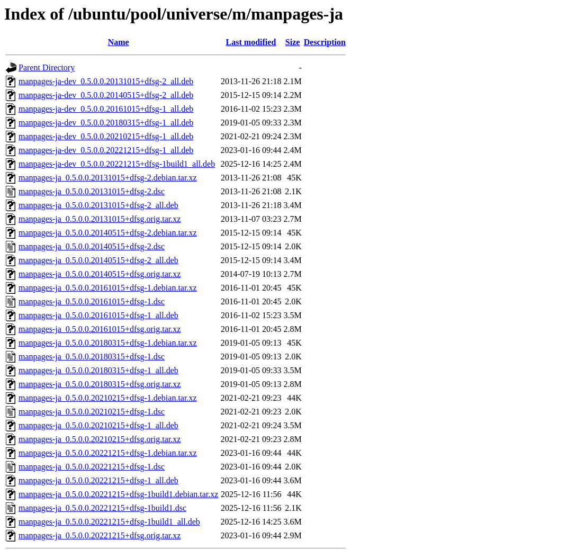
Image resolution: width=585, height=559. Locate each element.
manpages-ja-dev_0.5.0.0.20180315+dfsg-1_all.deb (106, 122)
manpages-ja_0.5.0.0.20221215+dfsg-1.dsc (92, 466)
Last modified (251, 42)
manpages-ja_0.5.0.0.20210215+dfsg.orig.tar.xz (100, 439)
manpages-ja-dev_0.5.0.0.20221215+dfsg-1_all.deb (106, 150)
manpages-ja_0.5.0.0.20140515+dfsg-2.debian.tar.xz (108, 232)
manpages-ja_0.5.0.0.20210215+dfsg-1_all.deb (98, 425)
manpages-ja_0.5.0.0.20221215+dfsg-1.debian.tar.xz (108, 452)
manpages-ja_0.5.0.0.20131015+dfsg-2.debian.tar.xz (108, 177)
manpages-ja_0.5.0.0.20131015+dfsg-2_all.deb (98, 205)
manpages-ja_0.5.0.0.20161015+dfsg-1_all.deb (98, 315)
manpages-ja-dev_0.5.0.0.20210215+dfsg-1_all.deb (106, 136)
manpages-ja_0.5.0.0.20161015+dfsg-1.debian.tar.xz (108, 287)
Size (292, 42)
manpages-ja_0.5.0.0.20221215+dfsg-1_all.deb (98, 480)
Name (118, 42)
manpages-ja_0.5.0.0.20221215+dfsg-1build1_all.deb (109, 521)
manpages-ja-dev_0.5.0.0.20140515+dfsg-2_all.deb (106, 95)
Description (325, 42)
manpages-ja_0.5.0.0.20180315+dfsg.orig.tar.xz (100, 384)
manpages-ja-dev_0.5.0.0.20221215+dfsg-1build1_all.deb (117, 163)
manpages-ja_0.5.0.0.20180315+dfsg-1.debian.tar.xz (108, 342)
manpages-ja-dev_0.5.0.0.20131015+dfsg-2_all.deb (106, 81)
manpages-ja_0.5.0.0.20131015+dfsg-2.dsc (92, 191)
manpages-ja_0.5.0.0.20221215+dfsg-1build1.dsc (102, 507)
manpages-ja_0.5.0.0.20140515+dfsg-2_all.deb (98, 260)
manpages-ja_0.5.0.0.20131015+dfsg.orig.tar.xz (100, 218)
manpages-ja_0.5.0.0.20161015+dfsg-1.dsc (92, 301)
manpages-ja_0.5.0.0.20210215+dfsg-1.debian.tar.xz (108, 397)
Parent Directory (47, 67)
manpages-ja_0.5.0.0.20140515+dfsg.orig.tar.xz (100, 273)
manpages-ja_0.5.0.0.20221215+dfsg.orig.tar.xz (100, 535)
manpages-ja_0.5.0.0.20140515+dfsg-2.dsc (92, 246)
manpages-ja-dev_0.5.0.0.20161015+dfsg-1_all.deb (106, 108)
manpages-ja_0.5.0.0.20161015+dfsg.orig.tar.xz (100, 328)
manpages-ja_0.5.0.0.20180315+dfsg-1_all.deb (98, 370)
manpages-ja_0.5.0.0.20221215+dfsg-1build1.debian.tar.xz (118, 494)
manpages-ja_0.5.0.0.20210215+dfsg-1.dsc (92, 411)
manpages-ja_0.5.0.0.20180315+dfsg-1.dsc (92, 356)
